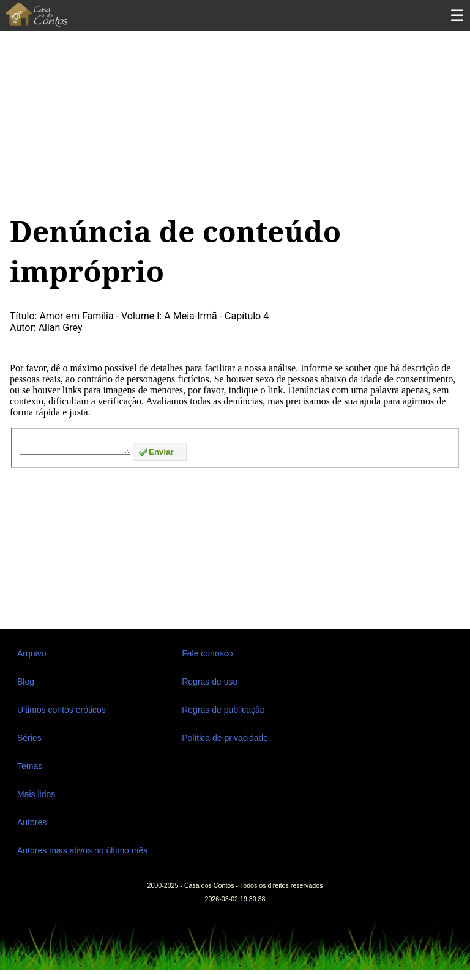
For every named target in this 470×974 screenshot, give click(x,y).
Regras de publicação (223, 713)
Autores (32, 826)
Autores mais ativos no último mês (82, 854)
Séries (29, 741)
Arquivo (31, 657)
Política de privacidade (225, 741)
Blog (25, 685)
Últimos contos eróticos (61, 713)
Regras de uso (209, 685)
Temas (29, 770)
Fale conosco (207, 657)
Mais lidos (36, 798)
